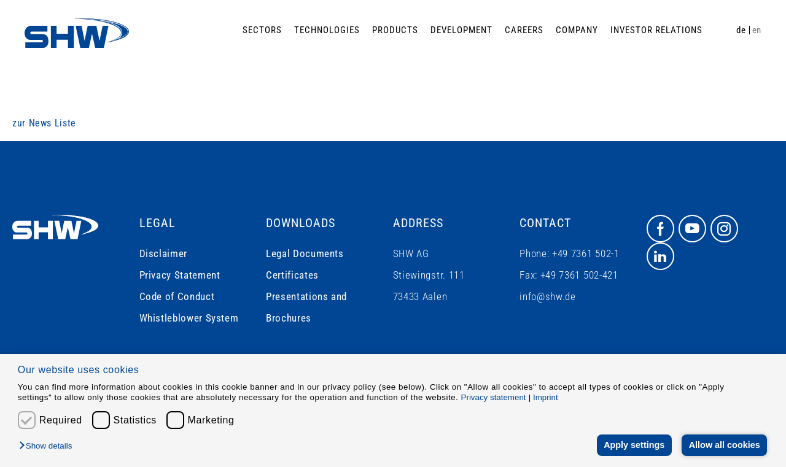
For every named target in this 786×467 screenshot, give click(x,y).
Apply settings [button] (634, 445)
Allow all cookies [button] (724, 445)
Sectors (262, 30)
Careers (524, 30)
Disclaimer (163, 253)
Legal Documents (305, 253)
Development (461, 30)
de (740, 30)
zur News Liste (44, 123)
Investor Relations (656, 30)
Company (577, 30)
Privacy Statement (179, 275)
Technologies (327, 30)
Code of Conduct (177, 296)
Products (395, 30)
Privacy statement (493, 397)
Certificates (292, 275)
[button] (48, 446)
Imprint (545, 397)
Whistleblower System (189, 318)
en (756, 30)
